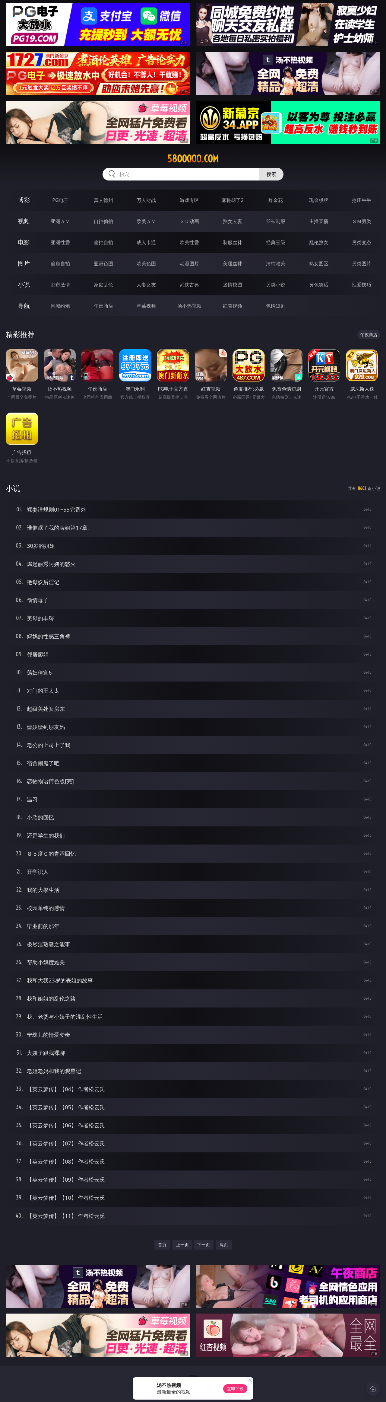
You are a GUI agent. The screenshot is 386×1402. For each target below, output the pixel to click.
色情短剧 (275, 305)
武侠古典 (189, 284)
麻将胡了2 (232, 200)
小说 (24, 284)
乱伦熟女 (318, 242)
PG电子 (60, 200)
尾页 (224, 1244)
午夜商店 (103, 305)
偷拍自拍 (103, 242)
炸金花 (275, 200)
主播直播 (318, 221)
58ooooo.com (193, 159)
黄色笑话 (318, 284)
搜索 (271, 174)
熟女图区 (318, 263)
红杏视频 (232, 305)
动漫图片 (189, 263)
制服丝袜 (232, 242)
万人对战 (146, 200)
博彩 (24, 200)
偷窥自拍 (60, 263)
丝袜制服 (275, 221)
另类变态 (361, 242)
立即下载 (235, 1388)
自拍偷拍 (103, 221)
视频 (24, 221)
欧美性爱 (189, 242)
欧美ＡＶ (146, 221)
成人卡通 (146, 242)
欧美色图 (146, 263)
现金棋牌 (318, 200)
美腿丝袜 (232, 263)
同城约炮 (60, 305)
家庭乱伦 (103, 284)
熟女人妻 (232, 221)
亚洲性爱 (60, 242)
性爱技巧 (361, 284)
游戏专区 (189, 200)
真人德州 (103, 200)
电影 (24, 242)
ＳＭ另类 (361, 221)
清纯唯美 (275, 263)
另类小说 (275, 284)
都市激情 (60, 284)
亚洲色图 (103, 263)
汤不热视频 (189, 305)
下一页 (203, 1244)
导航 (24, 306)
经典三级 (275, 242)
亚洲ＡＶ (60, 221)
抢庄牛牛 (361, 200)
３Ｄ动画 (189, 221)
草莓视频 (146, 305)
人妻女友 (146, 284)
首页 (162, 1244)
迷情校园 (232, 284)
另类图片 (361, 263)
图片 (24, 263)
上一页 (182, 1244)
